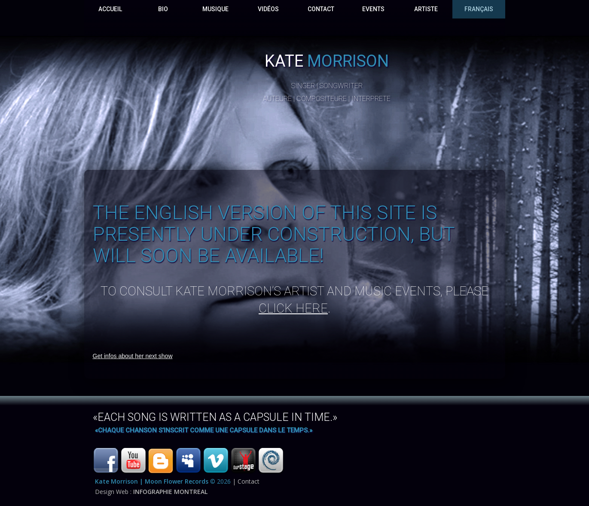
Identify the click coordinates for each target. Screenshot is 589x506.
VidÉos (268, 9)
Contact (321, 9)
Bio (163, 9)
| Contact (245, 481)
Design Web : (151, 492)
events (373, 9)
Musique (215, 9)
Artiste (426, 9)
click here (293, 308)
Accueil (110, 9)
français (478, 9)
